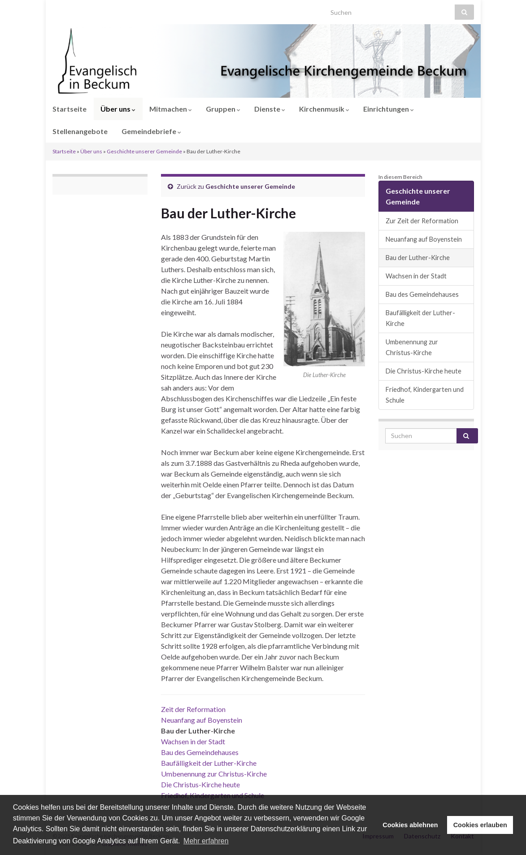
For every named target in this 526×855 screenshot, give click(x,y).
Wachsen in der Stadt (193, 741)
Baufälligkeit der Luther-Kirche (208, 763)
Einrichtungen (388, 108)
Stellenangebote (80, 131)
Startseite (69, 108)
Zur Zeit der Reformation (422, 221)
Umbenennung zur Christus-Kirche (214, 773)
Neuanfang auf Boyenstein (201, 720)
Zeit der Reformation (193, 709)
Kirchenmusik (324, 108)
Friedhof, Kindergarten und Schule (425, 395)
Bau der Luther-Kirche (418, 257)
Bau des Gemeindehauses (200, 752)
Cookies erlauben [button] (480, 825)
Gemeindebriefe (151, 131)
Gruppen (223, 108)
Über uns (117, 108)
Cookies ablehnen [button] (410, 825)
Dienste (269, 108)
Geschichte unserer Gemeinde (144, 151)
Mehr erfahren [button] (206, 841)
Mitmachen (170, 108)
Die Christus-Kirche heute (200, 784)
